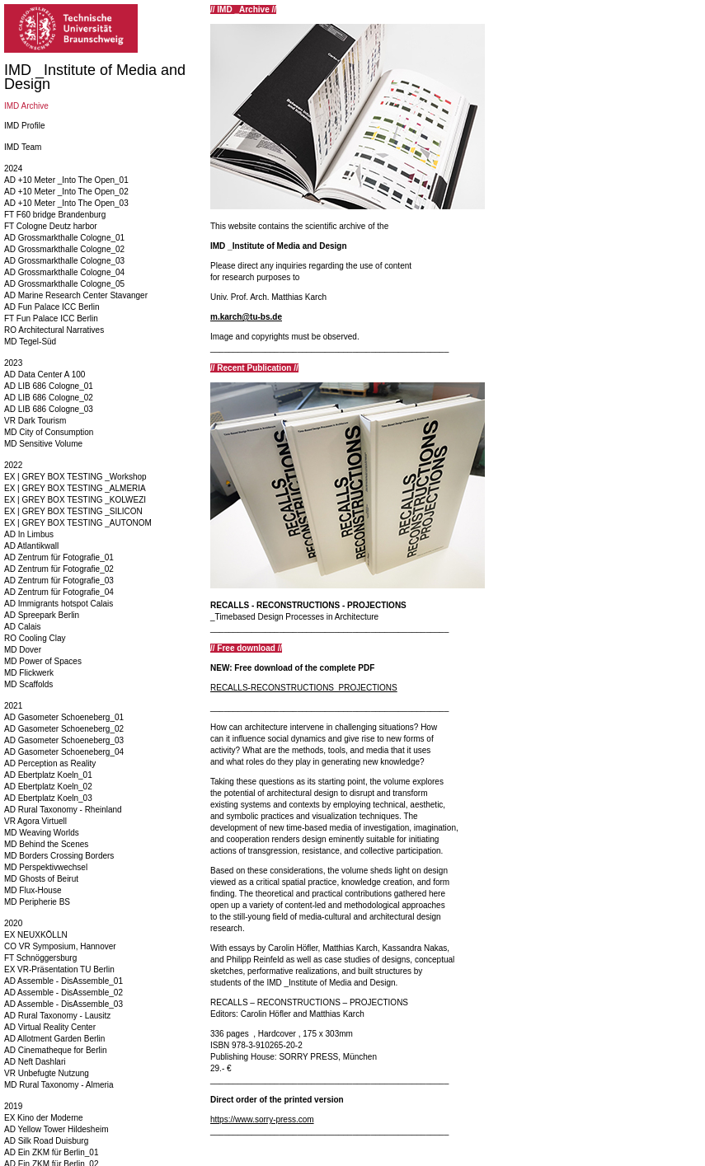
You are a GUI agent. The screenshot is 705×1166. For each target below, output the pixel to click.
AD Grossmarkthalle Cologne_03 (64, 260)
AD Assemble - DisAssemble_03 (63, 1004)
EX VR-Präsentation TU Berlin (59, 969)
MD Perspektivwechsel (45, 867)
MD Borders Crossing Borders (59, 855)
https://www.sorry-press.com (262, 1119)
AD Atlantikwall (31, 545)
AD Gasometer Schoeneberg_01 (64, 717)
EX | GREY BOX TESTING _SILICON (73, 511)
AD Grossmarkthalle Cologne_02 (64, 249)
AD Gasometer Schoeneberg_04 (64, 751)
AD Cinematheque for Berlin (55, 1050)
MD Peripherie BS (37, 901)
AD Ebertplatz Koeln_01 (48, 775)
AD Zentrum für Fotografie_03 (59, 580)
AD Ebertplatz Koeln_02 (48, 786)
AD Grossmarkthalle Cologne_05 (64, 283)
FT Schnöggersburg (40, 957)
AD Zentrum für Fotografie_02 (59, 569)
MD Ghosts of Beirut (41, 878)
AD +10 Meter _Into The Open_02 (66, 191)
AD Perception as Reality (50, 763)
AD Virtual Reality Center (50, 1027)
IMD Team (22, 147)
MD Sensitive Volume (43, 443)
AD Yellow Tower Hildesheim (56, 1129)
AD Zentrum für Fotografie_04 (59, 592)
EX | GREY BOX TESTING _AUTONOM (78, 522)
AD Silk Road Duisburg (46, 1140)
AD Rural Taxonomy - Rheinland (63, 809)
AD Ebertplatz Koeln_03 (48, 798)
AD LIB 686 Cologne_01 (48, 386)
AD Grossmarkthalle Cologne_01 (64, 237)
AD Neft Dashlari (34, 1061)
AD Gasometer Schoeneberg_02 (64, 728)
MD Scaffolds (28, 684)
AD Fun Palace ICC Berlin (52, 306)
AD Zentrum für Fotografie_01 (59, 557)
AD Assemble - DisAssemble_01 (63, 981)
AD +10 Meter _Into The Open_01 (66, 180)
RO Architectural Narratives (54, 330)
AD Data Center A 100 (44, 374)
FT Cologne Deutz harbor (50, 226)
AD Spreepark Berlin (41, 615)
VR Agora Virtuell (35, 821)
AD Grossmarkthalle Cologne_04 (64, 272)
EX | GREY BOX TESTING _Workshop (75, 476)
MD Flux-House (32, 890)
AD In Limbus (29, 534)
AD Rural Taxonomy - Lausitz (57, 1015)
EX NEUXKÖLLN (36, 934)
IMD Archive (26, 105)
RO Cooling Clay (34, 638)
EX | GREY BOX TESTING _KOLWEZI (75, 499)
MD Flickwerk (29, 672)
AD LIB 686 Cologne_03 (48, 409)
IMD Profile (24, 125)
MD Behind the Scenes (46, 844)
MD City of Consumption (48, 432)
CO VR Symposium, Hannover (60, 946)
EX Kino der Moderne (43, 1117)
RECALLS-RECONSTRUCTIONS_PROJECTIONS (303, 687)
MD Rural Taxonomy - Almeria (59, 1084)
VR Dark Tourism (35, 420)
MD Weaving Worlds (41, 832)
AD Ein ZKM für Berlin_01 (51, 1152)
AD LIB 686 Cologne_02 (48, 397)
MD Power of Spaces (43, 661)
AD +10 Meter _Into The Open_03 (66, 203)
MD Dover (22, 649)
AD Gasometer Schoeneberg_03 (64, 740)
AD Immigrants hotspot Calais (58, 603)
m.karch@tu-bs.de (246, 316)
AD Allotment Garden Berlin (54, 1038)
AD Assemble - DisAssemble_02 (63, 992)
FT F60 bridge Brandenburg (55, 214)
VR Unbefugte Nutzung (46, 1073)
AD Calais (22, 626)
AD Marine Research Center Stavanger (76, 295)
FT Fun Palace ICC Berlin (51, 318)
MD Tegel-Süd (30, 341)
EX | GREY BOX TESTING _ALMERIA (75, 488)
